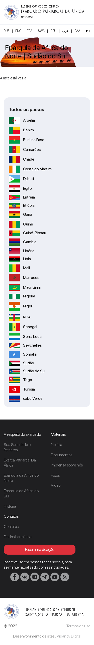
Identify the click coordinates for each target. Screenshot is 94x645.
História (10, 506)
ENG (18, 31)
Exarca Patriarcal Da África (20, 463)
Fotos (55, 475)
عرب (65, 31)
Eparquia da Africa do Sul (21, 493)
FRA (29, 31)
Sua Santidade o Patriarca (17, 447)
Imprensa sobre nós (67, 465)
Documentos (61, 454)
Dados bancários (17, 536)
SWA (41, 31)
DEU (53, 31)
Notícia (56, 444)
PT (88, 31)
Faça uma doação (39, 549)
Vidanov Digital (69, 636)
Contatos (11, 526)
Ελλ (77, 31)
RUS (7, 31)
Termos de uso (78, 626)
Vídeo (55, 485)
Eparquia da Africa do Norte (21, 478)
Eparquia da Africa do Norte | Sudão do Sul (36, 52)
